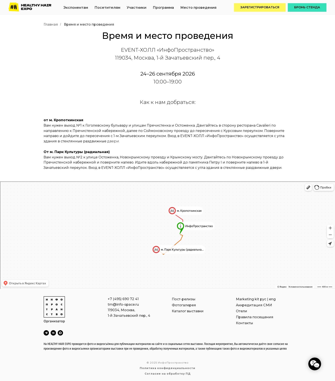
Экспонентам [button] (75, 8)
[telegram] (46, 333)
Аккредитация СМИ (254, 305)
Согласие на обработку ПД (168, 373)
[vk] (53, 333)
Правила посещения (254, 317)
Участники (136, 8)
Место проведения (198, 8)
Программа (163, 8)
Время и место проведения (89, 24)
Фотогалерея (184, 305)
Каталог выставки (188, 311)
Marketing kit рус (251, 299)
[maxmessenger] (60, 333)
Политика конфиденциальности (167, 368)
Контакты (244, 323)
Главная (51, 24)
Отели (241, 311)
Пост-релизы (183, 299)
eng (272, 299)
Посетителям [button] (107, 8)
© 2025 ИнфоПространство (168, 362)
